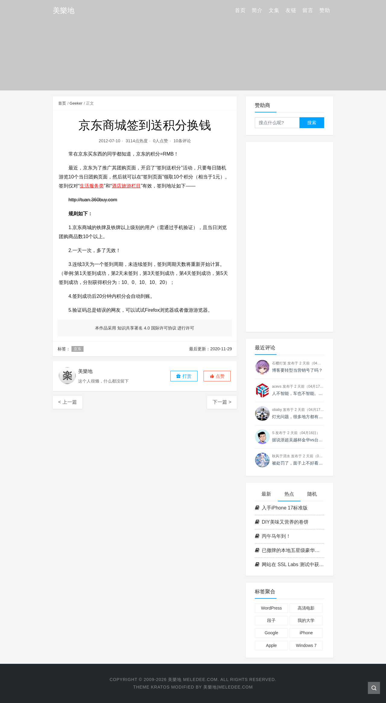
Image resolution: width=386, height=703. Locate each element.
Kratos (160, 687)
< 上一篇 (67, 402)
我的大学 (306, 620)
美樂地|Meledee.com (228, 687)
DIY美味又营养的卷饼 (281, 522)
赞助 (324, 10)
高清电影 (306, 608)
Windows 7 (306, 645)
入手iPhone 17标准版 (281, 507)
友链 (291, 10)
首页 (240, 10)
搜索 (311, 122)
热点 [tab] (289, 494)
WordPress (271, 608)
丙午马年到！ (273, 536)
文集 (274, 10)
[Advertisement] (289, 237)
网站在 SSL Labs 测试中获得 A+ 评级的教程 (289, 564)
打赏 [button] (183, 376)
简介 (257, 10)
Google (271, 632)
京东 (77, 349)
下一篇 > (222, 402)
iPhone (306, 632)
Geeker (76, 103)
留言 (307, 10)
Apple (271, 645)
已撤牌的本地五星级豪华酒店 (289, 550)
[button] (217, 376)
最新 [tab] (266, 494)
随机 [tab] (312, 494)
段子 (271, 620)
